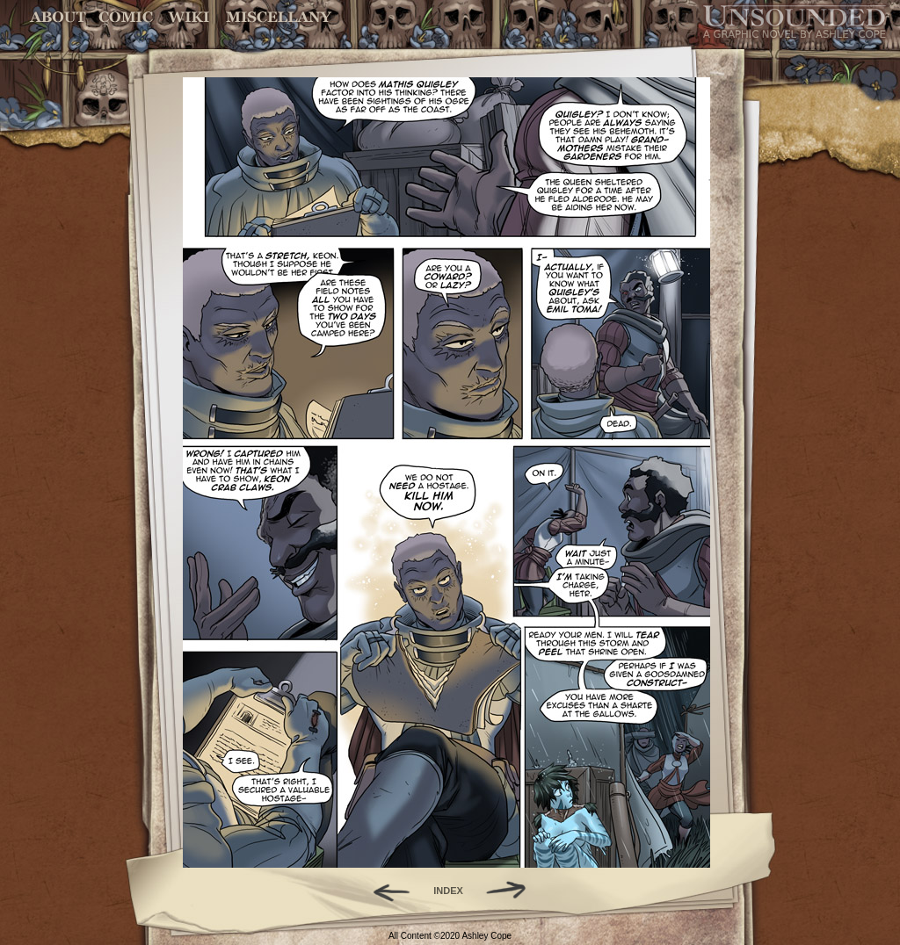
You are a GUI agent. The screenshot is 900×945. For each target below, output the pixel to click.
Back (384, 890)
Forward (512, 890)
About (59, 17)
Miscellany (278, 17)
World (189, 17)
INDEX (448, 890)
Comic (126, 17)
